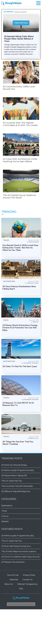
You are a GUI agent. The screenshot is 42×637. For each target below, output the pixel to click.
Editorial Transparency (27, 584)
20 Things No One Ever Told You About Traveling (17, 442)
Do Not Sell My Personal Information (21, 604)
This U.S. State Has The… (12, 481)
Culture (5, 516)
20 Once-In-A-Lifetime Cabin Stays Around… (21, 557)
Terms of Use (12, 575)
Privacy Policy (29, 575)
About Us (8, 584)
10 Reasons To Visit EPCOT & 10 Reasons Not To (18, 404)
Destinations (6, 506)
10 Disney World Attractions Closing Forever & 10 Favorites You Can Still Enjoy (19, 327)
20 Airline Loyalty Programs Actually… (18, 470)
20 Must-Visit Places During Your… (16, 546)
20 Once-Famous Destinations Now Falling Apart (19, 287)
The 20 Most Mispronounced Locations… (19, 551)
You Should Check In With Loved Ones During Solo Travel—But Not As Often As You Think (20, 247)
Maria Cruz (33, 438)
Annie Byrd (33, 242)
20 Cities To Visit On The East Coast (19, 366)
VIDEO (6, 320)
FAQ (21, 589)
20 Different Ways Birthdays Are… (16, 491)
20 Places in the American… (13, 562)
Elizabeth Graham (31, 363)
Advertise (14, 580)
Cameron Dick (32, 283)
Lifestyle (5, 521)
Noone (36, 322)
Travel (4, 511)
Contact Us (27, 580)
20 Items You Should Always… (14, 465)
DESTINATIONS (9, 281)
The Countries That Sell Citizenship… (17, 486)
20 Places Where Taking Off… (14, 475)
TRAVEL (6, 240)
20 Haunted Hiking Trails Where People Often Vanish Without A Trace (19, 38)
